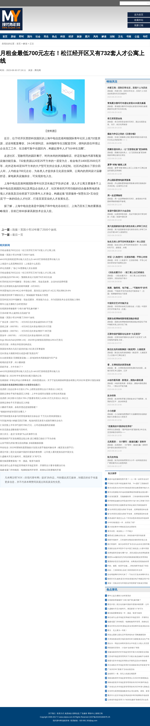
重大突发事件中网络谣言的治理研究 (122, 527)
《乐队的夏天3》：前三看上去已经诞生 (125, 272)
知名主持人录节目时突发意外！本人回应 (126, 241)
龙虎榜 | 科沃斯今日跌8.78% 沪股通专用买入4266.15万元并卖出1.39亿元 (34, 398)
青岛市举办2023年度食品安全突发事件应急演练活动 (128, 626)
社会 (38, 36)
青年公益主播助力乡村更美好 (13, 304)
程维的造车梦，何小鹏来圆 (12, 362)
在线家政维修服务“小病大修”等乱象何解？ (19, 308)
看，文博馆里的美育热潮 (118, 365)
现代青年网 (11, 19)
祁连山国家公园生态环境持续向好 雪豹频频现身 (127, 635)
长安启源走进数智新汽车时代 (13, 429)
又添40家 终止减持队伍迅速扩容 (15, 313)
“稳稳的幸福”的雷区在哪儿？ (13, 411)
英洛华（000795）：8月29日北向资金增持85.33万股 (24, 335)
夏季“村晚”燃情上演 (116, 164)
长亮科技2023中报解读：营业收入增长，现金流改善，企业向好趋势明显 (34, 281)
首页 (5, 36)
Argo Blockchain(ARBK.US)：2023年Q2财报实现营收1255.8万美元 (31, 340)
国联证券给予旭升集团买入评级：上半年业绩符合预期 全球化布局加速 (33, 394)
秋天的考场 (112, 457)
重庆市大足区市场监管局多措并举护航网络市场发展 (128, 695)
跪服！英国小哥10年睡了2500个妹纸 (34, 229)
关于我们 (52, 713)
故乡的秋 (111, 395)
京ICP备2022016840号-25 (99, 717)
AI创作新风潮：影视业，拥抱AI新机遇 (125, 380)
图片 (87, 36)
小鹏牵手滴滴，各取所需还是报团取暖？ (19, 407)
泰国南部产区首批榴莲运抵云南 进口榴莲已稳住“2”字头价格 (28, 438)
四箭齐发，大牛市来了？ (11, 367)
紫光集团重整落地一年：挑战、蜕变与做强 (20, 461)
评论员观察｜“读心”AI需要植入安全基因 (18, 268)
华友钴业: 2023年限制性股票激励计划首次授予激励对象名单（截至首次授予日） (37, 447)
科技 (62, 36)
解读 (104, 36)
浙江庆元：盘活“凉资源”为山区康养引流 (18, 434)
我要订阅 (138, 25)
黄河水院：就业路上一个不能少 (120, 531)
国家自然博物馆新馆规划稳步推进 (123, 318)
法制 (112, 36)
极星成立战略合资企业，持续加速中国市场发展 (126, 535)
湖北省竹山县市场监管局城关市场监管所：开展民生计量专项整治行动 (32, 465)
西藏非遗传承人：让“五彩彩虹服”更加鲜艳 (127, 149)
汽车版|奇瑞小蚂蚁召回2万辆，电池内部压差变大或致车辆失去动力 (31, 420)
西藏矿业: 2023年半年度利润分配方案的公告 (21, 376)
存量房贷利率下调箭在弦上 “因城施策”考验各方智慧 (24, 295)
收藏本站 (138, 20)
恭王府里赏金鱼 (114, 118)
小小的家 (111, 411)
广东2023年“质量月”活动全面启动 (121, 669)
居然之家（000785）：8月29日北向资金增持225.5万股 (25, 326)
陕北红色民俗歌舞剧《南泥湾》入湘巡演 (126, 349)
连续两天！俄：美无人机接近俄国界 (122, 674)
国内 (29, 36)
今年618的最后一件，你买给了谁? (121, 522)
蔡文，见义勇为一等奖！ (117, 630)
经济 (71, 36)
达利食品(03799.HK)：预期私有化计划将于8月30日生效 (26, 277)
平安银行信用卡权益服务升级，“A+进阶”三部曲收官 (128, 483)
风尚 (95, 36)
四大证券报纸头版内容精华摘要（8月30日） (20, 286)
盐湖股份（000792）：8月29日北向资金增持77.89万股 (25, 331)
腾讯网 (37, 70)
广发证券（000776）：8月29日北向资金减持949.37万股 (26, 322)
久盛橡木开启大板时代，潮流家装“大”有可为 (20, 456)
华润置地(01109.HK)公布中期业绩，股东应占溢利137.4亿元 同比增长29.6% (35, 290)
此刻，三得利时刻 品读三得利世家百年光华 (125, 570)
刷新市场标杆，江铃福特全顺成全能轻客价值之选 (127, 540)
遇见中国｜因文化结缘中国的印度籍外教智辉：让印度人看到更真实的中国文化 (37, 452)
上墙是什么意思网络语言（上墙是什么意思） (21, 264)
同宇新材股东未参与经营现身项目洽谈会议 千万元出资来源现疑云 (31, 416)
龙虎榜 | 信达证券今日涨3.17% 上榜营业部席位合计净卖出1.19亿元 (31, 389)
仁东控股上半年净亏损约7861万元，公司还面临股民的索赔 (27, 425)
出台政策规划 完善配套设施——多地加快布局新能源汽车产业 (28, 358)
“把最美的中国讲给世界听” (120, 426)
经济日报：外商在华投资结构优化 (16, 344)
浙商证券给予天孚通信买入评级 (14, 402)
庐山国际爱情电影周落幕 (118, 180)
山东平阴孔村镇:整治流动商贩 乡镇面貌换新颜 (21, 443)
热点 (54, 36)
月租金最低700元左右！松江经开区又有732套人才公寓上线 (27, 250)
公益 (137, 36)
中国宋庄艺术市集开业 (117, 303)
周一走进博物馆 (114, 195)
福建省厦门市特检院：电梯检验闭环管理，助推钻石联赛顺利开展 (30, 470)
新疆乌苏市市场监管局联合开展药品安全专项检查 (127, 661)
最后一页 (17, 234)
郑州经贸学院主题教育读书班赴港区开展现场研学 (127, 505)
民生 (46, 36)
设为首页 (138, 14)
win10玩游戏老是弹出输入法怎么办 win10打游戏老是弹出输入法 (30, 259)
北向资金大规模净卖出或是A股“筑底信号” (19, 353)
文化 (120, 36)
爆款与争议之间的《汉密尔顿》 (122, 134)
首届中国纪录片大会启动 (118, 211)
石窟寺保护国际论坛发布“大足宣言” (124, 334)
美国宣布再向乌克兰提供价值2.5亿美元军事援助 (22, 349)
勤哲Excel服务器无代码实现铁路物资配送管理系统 (128, 557)
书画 (128, 36)
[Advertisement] (51, 510)
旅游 (79, 36)
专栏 (145, 36)
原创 (13, 36)
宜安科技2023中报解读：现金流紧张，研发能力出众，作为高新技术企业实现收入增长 (40, 299)
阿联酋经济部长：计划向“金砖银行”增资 (123, 648)
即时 (21, 36)
